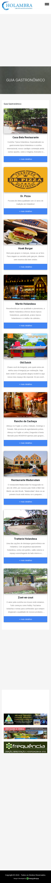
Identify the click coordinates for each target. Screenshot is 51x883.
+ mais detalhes (25, 159)
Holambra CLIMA (25, 701)
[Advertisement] (25, 39)
